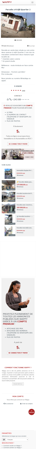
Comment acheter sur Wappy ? (12, 447)
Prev (3, 25)
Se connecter (8, 403)
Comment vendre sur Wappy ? (12, 445)
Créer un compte (26, 403)
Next (32, 25)
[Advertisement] (18, 259)
